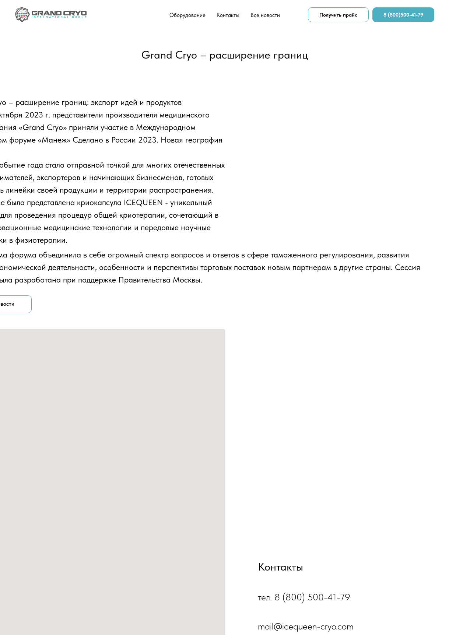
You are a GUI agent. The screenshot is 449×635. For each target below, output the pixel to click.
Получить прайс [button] (338, 15)
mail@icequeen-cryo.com (306, 626)
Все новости (265, 15)
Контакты (228, 15)
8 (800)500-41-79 (403, 15)
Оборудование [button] (187, 15)
